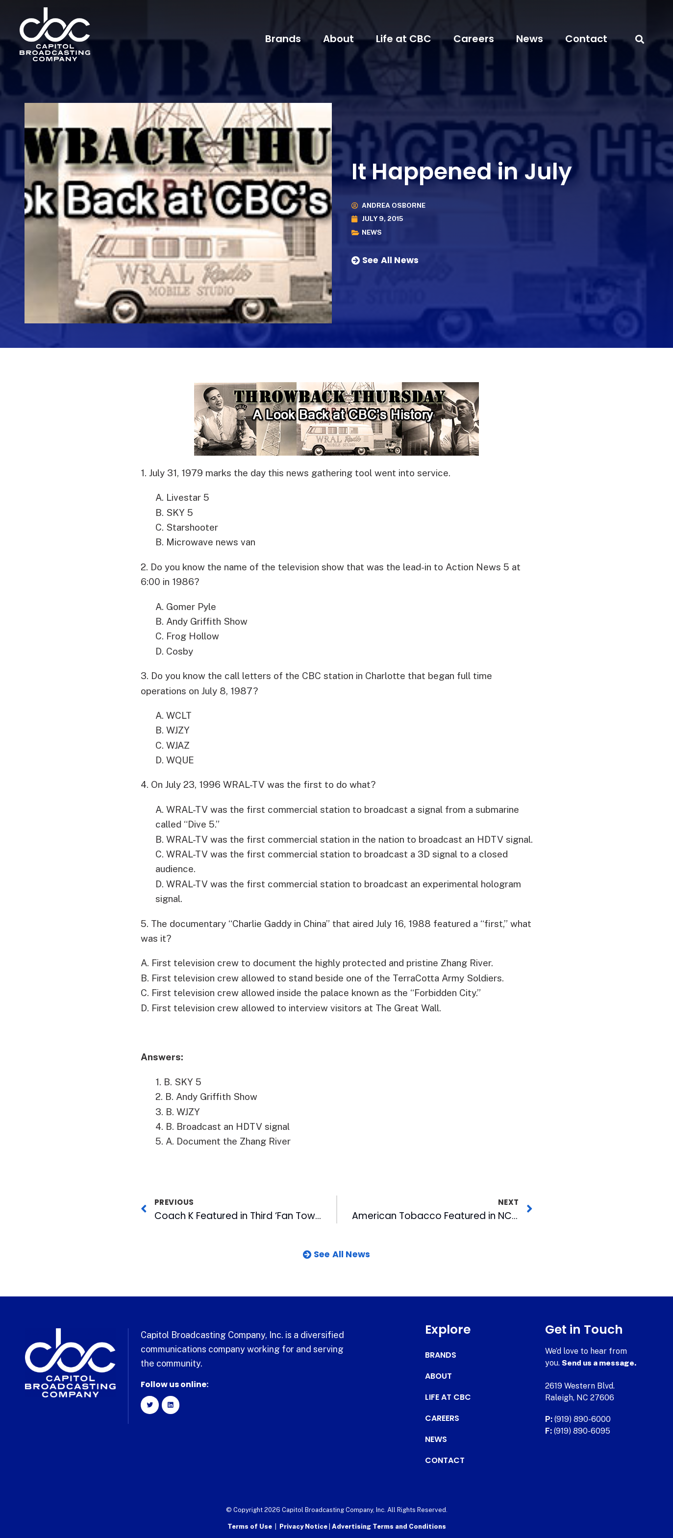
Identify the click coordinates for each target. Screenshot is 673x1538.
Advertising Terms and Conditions (389, 1526)
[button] (640, 39)
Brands (283, 39)
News (529, 39)
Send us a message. (600, 1362)
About (338, 39)
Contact (586, 39)
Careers (473, 39)
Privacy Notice (304, 1526)
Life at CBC (403, 39)
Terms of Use (249, 1526)
